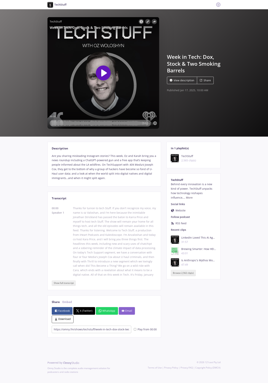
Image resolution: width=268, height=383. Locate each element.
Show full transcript (64, 283)
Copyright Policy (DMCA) (208, 367)
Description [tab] (60, 148)
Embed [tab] (67, 302)
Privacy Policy (171, 367)
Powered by (63, 362)
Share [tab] (56, 302)
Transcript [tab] (59, 198)
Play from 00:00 (145, 329)
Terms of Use (155, 367)
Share (205, 80)
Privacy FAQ (187, 367)
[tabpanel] (104, 167)
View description (182, 80)
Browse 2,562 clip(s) (183, 273)
